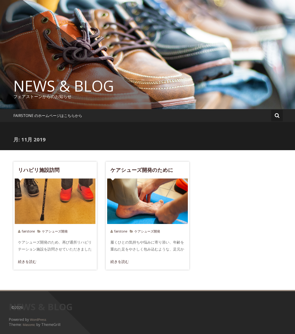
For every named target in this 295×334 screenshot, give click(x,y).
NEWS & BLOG (63, 86)
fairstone (28, 231)
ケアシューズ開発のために (141, 169)
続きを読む (27, 261)
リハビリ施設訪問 (38, 169)
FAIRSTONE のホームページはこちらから (47, 115)
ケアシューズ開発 (55, 231)
